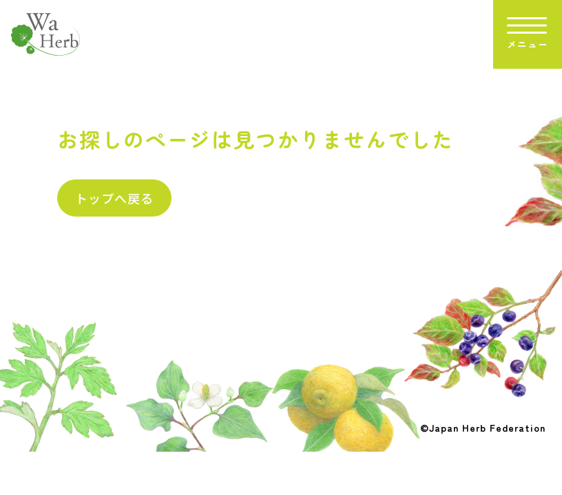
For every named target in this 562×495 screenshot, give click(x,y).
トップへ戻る (114, 198)
